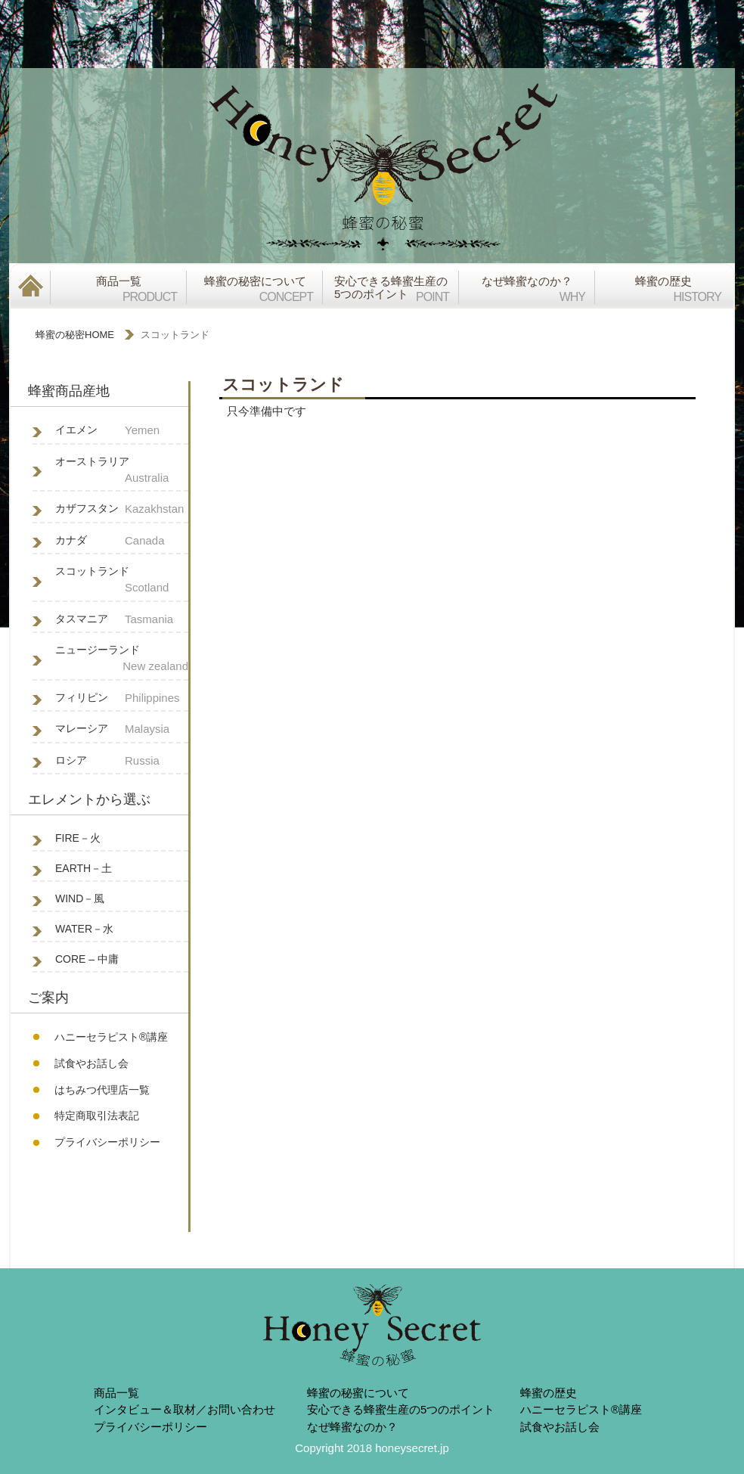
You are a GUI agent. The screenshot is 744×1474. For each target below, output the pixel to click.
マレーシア (121, 729)
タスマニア (121, 619)
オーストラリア (121, 471)
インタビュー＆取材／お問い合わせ (184, 1409)
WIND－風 (79, 898)
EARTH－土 (83, 868)
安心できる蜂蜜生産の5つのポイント (400, 1409)
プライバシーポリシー (107, 1142)
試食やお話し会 (91, 1063)
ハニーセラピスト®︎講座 (111, 1037)
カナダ (121, 541)
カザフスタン (121, 509)
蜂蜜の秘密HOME (75, 334)
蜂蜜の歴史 (548, 1392)
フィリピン (121, 698)
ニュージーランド (121, 659)
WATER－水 (84, 929)
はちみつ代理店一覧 (102, 1090)
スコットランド (121, 581)
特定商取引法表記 (96, 1115)
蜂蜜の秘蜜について (358, 1392)
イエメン (121, 430)
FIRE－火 (78, 838)
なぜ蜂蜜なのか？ (352, 1426)
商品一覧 (116, 1392)
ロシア (121, 761)
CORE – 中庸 (87, 959)
